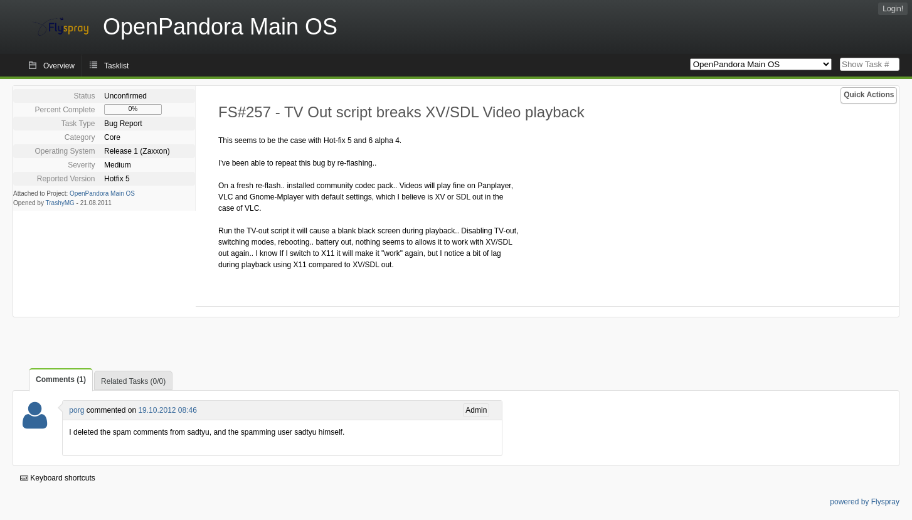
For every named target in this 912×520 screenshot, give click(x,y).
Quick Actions (869, 94)
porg (76, 410)
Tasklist (116, 65)
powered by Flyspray (864, 501)
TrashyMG (60, 202)
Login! (893, 8)
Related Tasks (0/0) (133, 381)
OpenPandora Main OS (102, 193)
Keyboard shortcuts (57, 478)
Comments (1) (61, 379)
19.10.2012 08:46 (167, 410)
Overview (59, 65)
